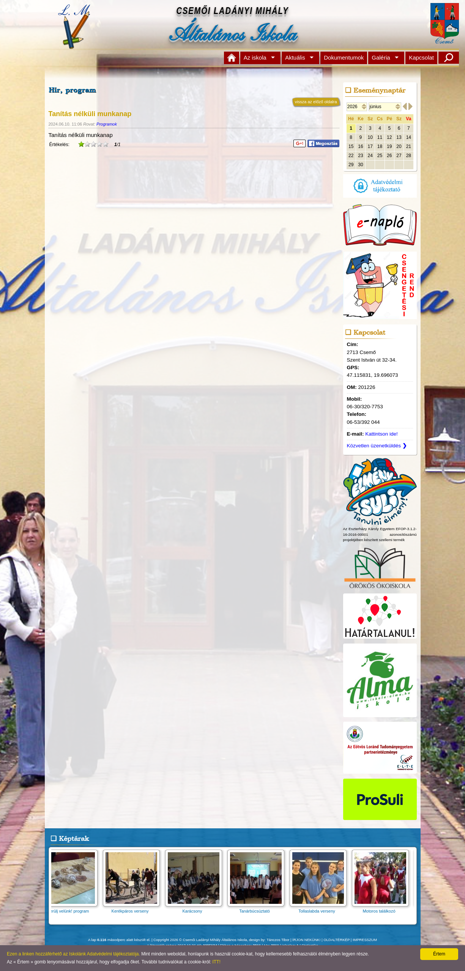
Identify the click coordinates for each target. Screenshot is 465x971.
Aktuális (295, 57)
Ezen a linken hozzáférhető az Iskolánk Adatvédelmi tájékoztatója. (73, 954)
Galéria (381, 57)
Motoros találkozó (382, 908)
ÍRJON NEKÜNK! (306, 940)
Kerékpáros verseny (133, 908)
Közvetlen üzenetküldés (377, 446)
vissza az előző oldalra (316, 101)
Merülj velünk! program (71, 908)
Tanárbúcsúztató (258, 908)
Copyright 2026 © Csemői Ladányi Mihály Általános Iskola (200, 940)
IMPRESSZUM (365, 940)
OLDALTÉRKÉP (336, 940)
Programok (106, 124)
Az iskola (255, 57)
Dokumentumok (344, 57)
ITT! (216, 962)
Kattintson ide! (381, 434)
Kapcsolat (421, 57)
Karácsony (195, 908)
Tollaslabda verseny (320, 908)
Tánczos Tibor (277, 940)
